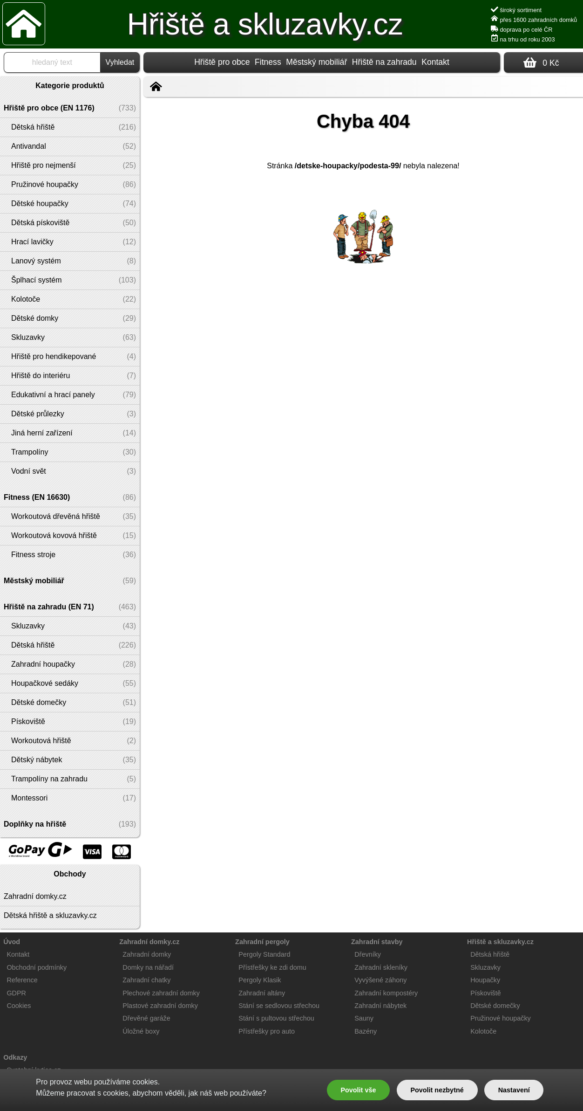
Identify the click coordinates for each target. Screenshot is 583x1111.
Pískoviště (485, 993)
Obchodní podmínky (37, 967)
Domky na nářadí (148, 967)
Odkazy (15, 1057)
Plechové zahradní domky (161, 993)
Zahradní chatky (146, 980)
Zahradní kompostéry (386, 993)
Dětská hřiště (489, 954)
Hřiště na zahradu (384, 62)
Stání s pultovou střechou (276, 1018)
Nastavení (514, 1090)
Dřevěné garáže (146, 1018)
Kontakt (435, 62)
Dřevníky (367, 954)
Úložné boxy (140, 1031)
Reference (22, 980)
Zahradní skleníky (380, 967)
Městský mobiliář (316, 62)
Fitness (268, 62)
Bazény (365, 1031)
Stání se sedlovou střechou (278, 1005)
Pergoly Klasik (259, 980)
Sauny (363, 1018)
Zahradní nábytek (380, 1005)
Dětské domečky (495, 1005)
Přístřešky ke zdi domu (272, 967)
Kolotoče (483, 1031)
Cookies (19, 1005)
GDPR (16, 993)
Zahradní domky (146, 954)
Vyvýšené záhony (380, 980)
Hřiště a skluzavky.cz (265, 24)
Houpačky (485, 980)
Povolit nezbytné (436, 1090)
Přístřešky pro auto (266, 1031)
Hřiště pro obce (222, 62)
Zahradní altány (261, 993)
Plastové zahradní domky (160, 1005)
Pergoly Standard (264, 954)
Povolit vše (358, 1090)
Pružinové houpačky (500, 1018)
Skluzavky (485, 967)
